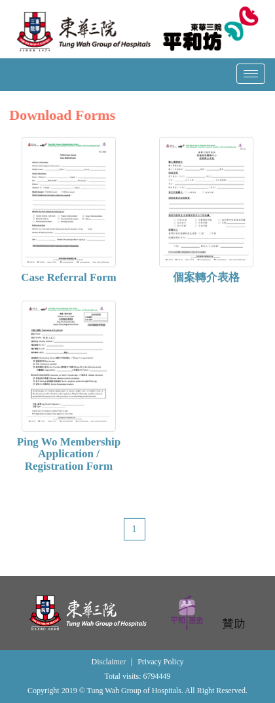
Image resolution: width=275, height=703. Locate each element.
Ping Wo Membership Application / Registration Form (68, 454)
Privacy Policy (160, 661)
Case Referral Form (68, 279)
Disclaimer (109, 661)
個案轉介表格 (206, 279)
